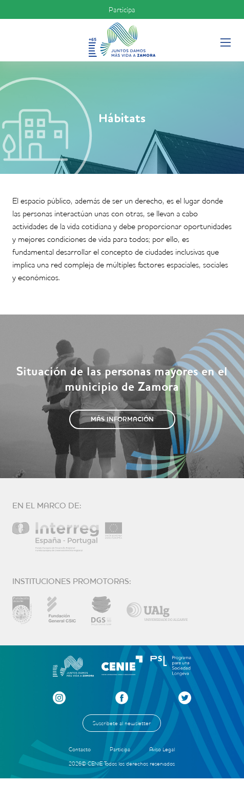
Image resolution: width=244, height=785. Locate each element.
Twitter (184, 697)
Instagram (59, 697)
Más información (122, 419)
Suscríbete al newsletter (122, 723)
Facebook (121, 697)
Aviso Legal (162, 749)
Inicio (122, 39)
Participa (122, 9)
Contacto (80, 749)
